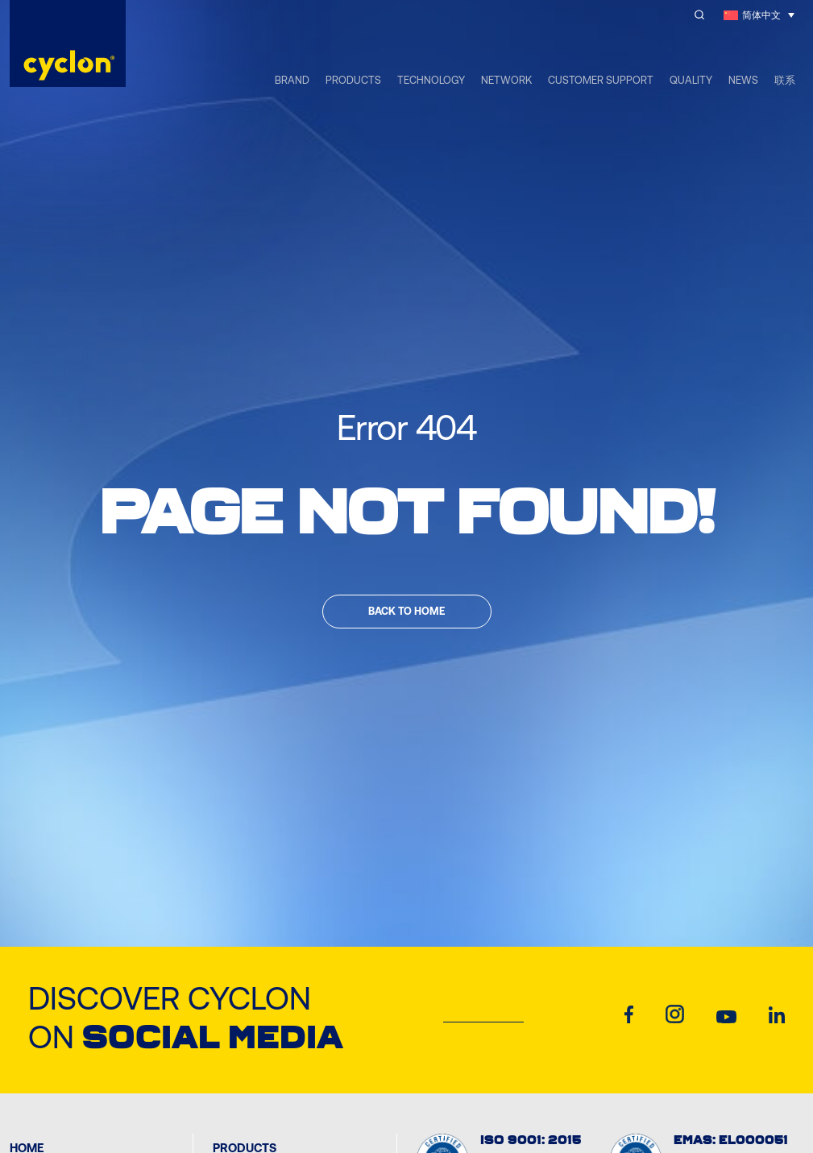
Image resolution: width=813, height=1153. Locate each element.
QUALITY (691, 80)
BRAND (292, 80)
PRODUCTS (353, 80)
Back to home (406, 611)
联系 (784, 80)
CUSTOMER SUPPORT (600, 80)
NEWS (743, 80)
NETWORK (506, 80)
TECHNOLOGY (431, 80)
